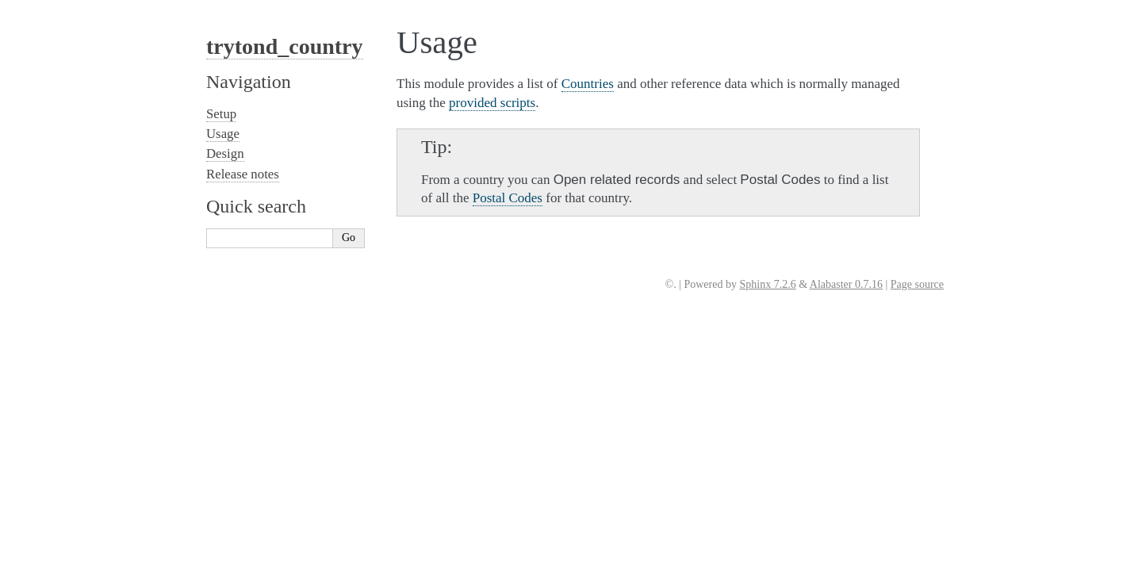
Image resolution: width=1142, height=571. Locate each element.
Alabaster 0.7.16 (846, 284)
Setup (221, 113)
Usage (223, 133)
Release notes (242, 174)
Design (225, 153)
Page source (917, 284)
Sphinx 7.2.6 (767, 284)
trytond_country (284, 46)
